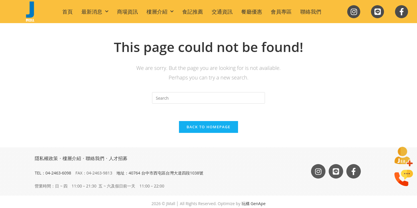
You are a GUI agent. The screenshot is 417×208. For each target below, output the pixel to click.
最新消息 (94, 11)
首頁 (67, 11)
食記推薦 (192, 11)
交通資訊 (222, 11)
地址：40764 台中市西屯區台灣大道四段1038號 (159, 173)
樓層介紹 (160, 11)
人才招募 (118, 158)
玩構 (246, 203)
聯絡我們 (310, 11)
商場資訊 (127, 11)
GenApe (258, 203)
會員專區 (281, 11)
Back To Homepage (208, 126)
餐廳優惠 (251, 11)
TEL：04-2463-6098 (53, 173)
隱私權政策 (46, 158)
